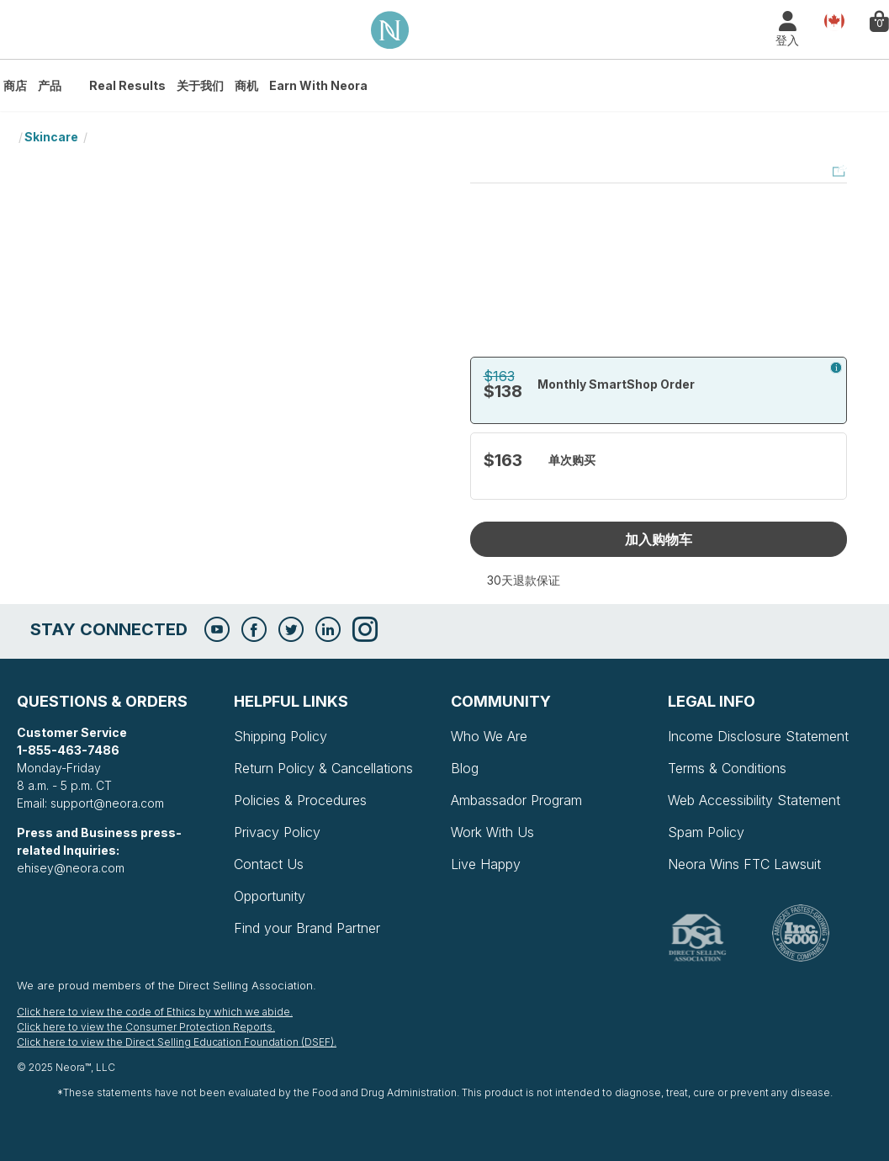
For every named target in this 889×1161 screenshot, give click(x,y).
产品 (49, 85)
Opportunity (269, 896)
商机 (246, 85)
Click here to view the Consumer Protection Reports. (146, 1027)
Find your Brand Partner (307, 928)
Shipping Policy (280, 736)
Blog (465, 768)
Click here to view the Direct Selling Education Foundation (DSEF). (176, 1042)
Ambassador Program (516, 800)
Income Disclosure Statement (758, 736)
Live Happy (486, 864)
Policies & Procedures (300, 800)
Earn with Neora (318, 85)
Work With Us (492, 832)
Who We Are (489, 736)
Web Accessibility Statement (754, 800)
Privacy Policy (277, 832)
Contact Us (269, 864)
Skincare (51, 137)
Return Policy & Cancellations (323, 768)
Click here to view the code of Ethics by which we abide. (155, 1011)
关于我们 (200, 85)
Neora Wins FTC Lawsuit (744, 864)
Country (834, 20)
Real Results (127, 85)
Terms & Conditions (727, 768)
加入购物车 (658, 539)
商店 (15, 85)
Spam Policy (706, 832)
